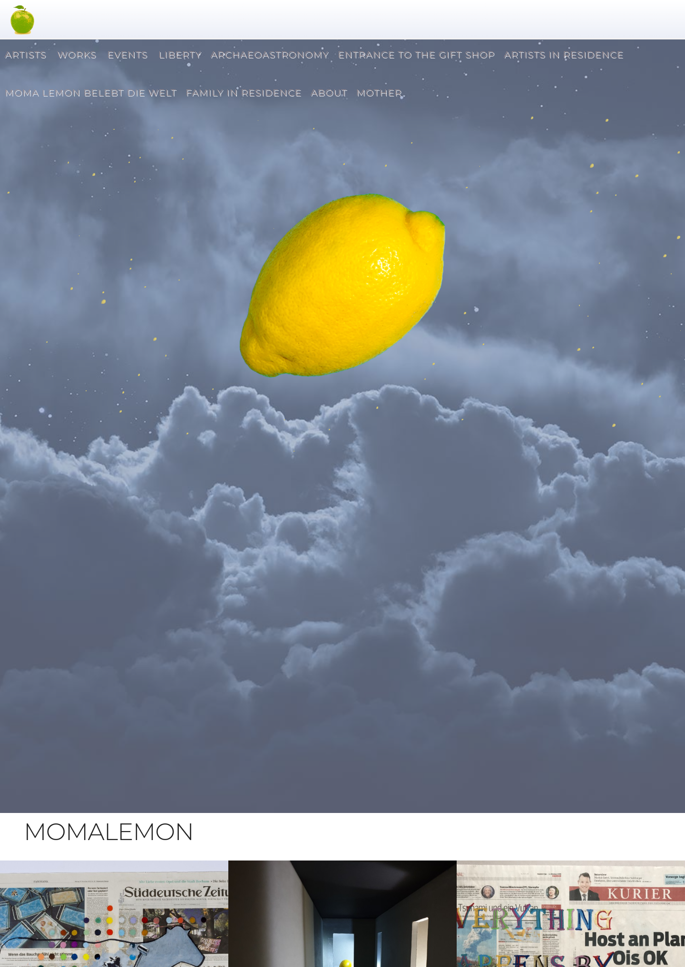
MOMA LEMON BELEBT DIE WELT (90, 92)
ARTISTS (25, 54)
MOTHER (378, 92)
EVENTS (127, 54)
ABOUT (329, 92)
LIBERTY (179, 54)
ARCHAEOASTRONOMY (269, 54)
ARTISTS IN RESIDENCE (564, 54)
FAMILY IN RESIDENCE (244, 92)
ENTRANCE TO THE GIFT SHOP (416, 54)
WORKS (76, 54)
